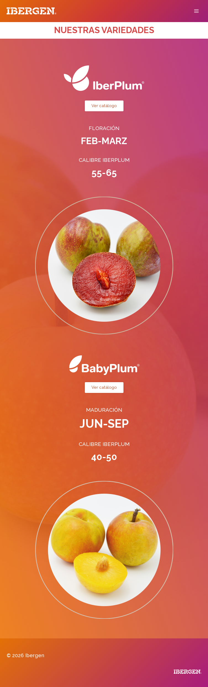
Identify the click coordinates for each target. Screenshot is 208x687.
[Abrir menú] (196, 11)
